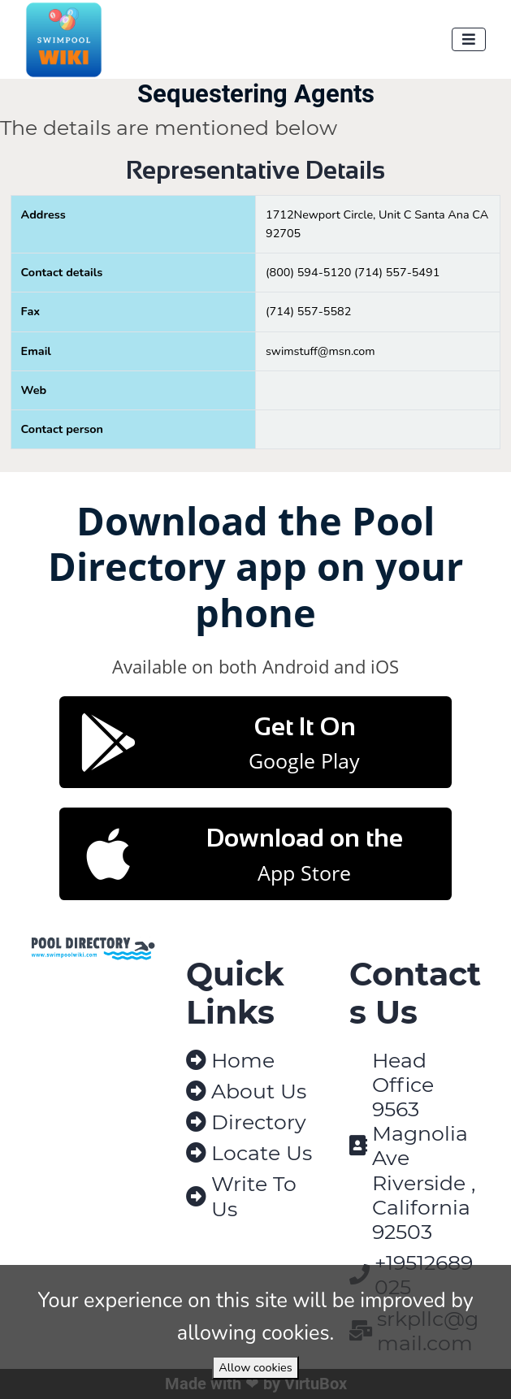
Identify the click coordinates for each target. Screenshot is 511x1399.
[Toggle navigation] (469, 39)
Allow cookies (255, 1367)
